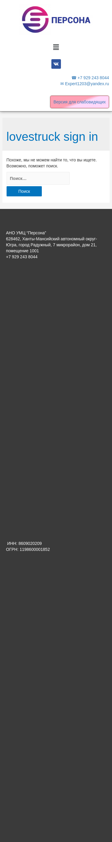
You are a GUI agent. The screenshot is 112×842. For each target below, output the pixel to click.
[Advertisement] (56, 329)
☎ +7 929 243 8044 (90, 77)
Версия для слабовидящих (79, 102)
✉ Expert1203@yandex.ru (84, 83)
